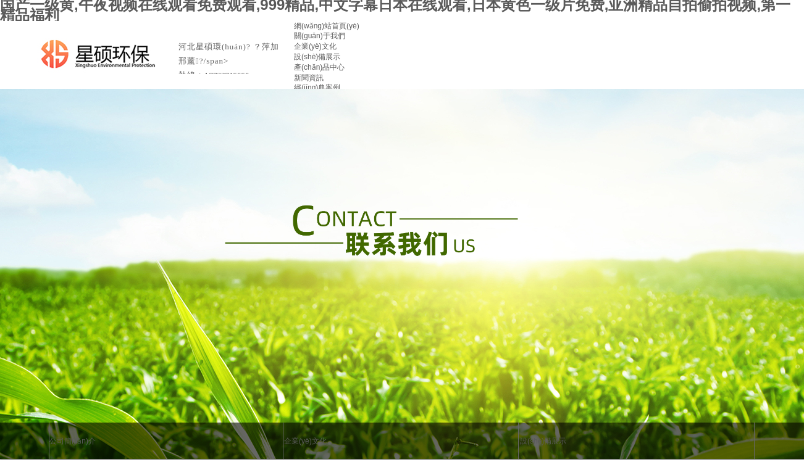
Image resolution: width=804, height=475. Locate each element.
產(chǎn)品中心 (319, 67)
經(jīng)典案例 (317, 87)
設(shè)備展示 (317, 56)
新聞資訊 (309, 77)
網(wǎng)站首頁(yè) (326, 26)
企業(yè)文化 (315, 46)
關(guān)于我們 (319, 35)
